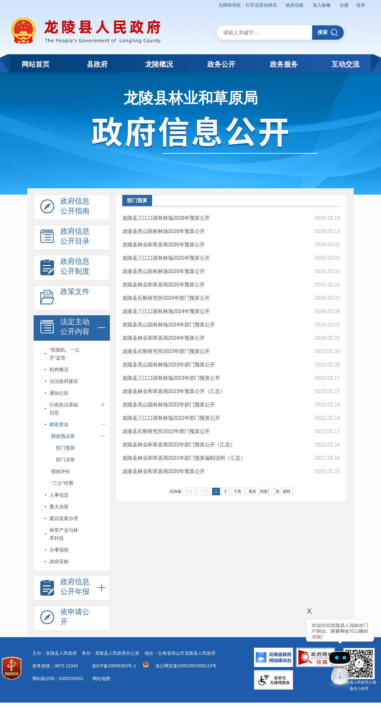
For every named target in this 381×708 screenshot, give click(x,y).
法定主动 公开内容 (65, 328)
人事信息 (59, 495)
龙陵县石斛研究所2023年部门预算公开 (166, 351)
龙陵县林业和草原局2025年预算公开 (163, 284)
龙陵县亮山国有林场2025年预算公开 (163, 271)
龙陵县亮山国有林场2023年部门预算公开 (168, 364)
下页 (237, 491)
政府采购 (59, 561)
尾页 (252, 491)
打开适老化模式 (261, 5)
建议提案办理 (64, 518)
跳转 (287, 491)
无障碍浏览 (229, 5)
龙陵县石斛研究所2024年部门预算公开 (166, 298)
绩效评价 (60, 471)
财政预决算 (63, 436)
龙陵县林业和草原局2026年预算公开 (163, 244)
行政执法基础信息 (64, 408)
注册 (344, 5)
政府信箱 (295, 5)
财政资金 (59, 424)
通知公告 (59, 393)
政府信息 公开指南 (65, 207)
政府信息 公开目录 (65, 238)
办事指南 (59, 549)
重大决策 (59, 506)
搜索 (328, 33)
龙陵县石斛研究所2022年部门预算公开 (166, 431)
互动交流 (345, 64)
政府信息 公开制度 (65, 268)
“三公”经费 (62, 483)
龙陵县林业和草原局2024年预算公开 (163, 338)
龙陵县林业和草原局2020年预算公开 (163, 471)
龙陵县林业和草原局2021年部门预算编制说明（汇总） (183, 458)
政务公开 (221, 64)
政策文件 (65, 298)
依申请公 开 (65, 618)
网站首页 (36, 64)
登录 (360, 5)
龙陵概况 (159, 64)
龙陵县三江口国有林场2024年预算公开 (166, 311)
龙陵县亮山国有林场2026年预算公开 (163, 231)
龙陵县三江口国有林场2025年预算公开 (166, 258)
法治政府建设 (64, 381)
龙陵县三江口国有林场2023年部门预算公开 (171, 378)
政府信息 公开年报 (65, 588)
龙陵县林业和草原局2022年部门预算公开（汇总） (178, 444)
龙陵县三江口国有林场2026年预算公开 (166, 218)
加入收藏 (322, 5)
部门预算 (65, 448)
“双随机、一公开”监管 (65, 353)
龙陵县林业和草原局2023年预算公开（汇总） (173, 391)
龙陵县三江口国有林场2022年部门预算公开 (171, 418)
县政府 (97, 64)
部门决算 (65, 459)
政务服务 (284, 64)
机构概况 (59, 369)
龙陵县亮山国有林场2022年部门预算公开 (168, 404)
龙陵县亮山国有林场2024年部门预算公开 (168, 324)
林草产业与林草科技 (64, 534)
